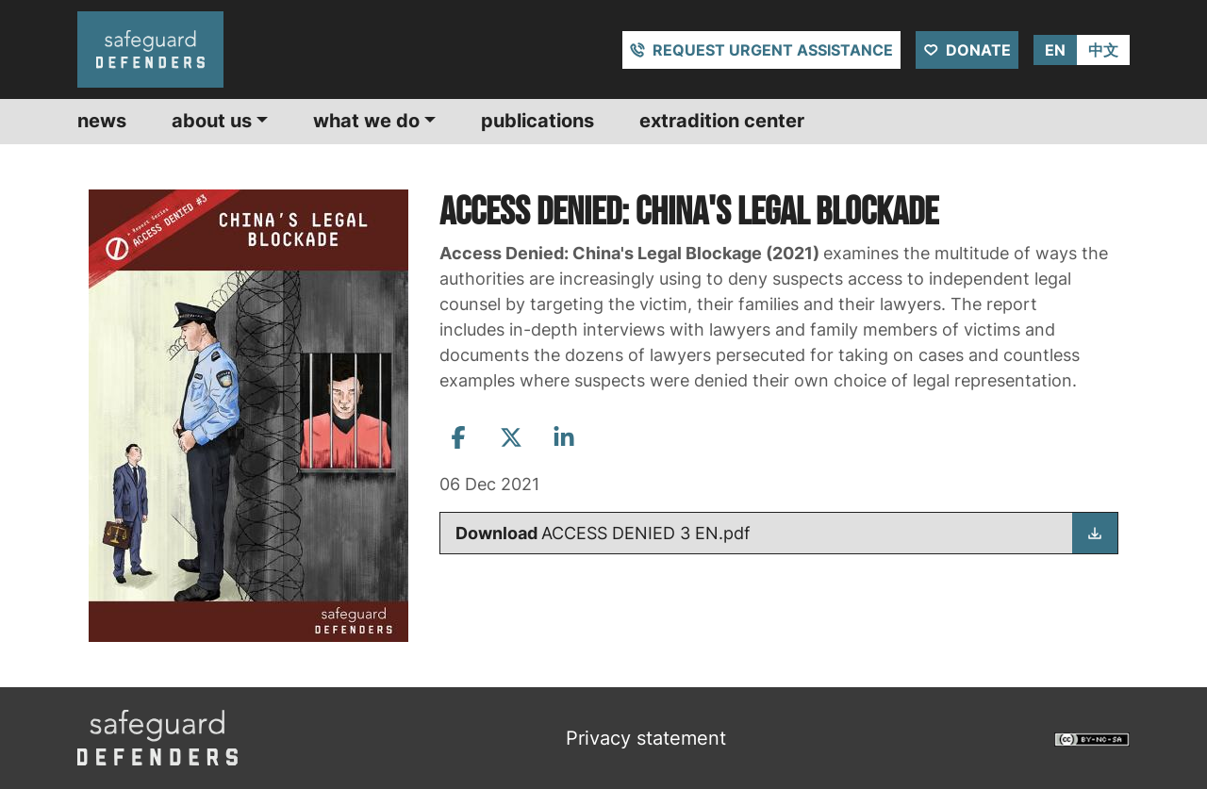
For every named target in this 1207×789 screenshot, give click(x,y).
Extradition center (721, 120)
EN (1055, 50)
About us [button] (212, 120)
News (101, 120)
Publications (537, 120)
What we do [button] (366, 120)
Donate (978, 50)
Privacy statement (646, 738)
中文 (1103, 50)
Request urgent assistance (773, 50)
